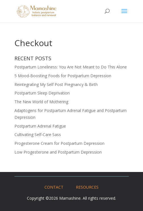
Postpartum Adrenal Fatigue (40, 126)
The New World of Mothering (41, 101)
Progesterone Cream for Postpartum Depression (59, 143)
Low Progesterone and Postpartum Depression (58, 152)
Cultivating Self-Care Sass (37, 134)
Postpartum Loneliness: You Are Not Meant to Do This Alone (70, 67)
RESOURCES (87, 187)
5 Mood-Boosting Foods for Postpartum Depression (62, 75)
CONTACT (53, 187)
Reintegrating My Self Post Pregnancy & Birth (56, 84)
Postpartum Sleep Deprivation (42, 93)
